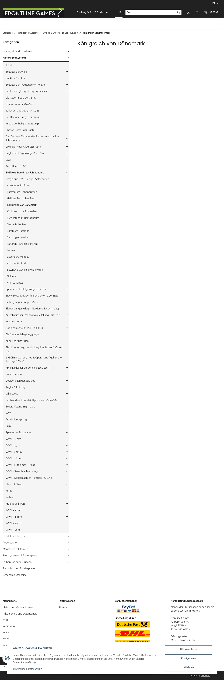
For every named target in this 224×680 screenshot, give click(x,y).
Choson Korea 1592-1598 (20, 130)
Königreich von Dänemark (22, 205)
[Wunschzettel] (197, 12)
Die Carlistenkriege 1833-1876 (22, 334)
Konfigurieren (188, 658)
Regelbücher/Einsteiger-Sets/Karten (28, 179)
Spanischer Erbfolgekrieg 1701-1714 (26, 289)
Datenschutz (35, 669)
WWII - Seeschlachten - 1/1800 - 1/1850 (29, 477)
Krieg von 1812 (14, 321)
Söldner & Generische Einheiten (25, 269)
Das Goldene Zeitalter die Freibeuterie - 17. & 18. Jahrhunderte (33, 138)
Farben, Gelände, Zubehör (17, 562)
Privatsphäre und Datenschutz (20, 613)
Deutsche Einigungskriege (20, 380)
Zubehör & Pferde (17, 263)
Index (6, 632)
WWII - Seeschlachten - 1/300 (23, 471)
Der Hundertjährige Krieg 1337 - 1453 (26, 91)
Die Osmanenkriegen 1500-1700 (24, 117)
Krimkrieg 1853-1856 (17, 341)
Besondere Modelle (18, 256)
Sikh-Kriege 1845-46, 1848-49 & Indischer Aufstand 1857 (34, 349)
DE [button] (213, 3)
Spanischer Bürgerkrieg (19, 432)
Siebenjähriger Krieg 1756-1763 (23, 302)
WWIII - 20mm (14, 523)
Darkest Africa (14, 374)
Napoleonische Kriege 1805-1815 (24, 328)
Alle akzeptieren (188, 649)
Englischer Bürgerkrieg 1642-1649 (25, 153)
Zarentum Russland (18, 230)
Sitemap (63, 607)
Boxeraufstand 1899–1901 (20, 406)
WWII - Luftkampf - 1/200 (21, 464)
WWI (8, 413)
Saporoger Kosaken (18, 237)
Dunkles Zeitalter (15, 78)
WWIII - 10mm (14, 510)
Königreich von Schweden (22, 211)
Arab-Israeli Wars (15, 503)
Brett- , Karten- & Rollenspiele (20, 555)
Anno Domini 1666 (16, 166)
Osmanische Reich (17, 224)
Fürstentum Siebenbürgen (22, 192)
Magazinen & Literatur (15, 549)
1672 (8, 159)
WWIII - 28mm (14, 529)
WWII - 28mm (14, 458)
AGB (5, 620)
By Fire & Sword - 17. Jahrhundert (25, 172)
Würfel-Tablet (15, 282)
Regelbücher (10, 542)
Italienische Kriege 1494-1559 (22, 110)
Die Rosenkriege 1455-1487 (21, 97)
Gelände (12, 276)
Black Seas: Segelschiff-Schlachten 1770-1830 (32, 295)
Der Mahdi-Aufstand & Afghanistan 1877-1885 (31, 400)
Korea (9, 490)
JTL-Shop (205, 675)
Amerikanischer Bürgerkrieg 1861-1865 (27, 367)
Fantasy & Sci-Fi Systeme (17, 51)
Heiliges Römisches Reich (21, 198)
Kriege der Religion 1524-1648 (22, 123)
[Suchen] (150, 12)
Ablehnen (188, 667)
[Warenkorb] (211, 12)
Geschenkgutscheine (15, 575)
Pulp (8, 426)
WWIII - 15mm (14, 516)
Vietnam (10, 497)
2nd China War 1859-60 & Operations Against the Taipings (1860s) (34, 359)
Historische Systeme (14, 57)
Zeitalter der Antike (16, 71)
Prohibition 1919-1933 (17, 419)
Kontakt (7, 638)
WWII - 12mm (13, 439)
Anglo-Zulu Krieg (15, 387)
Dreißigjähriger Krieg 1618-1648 (23, 146)
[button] (188, 12)
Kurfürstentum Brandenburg (23, 218)
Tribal (9, 65)
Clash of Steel (14, 484)
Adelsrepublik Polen (18, 185)
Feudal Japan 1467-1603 (19, 104)
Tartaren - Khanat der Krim (22, 243)
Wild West (12, 393)
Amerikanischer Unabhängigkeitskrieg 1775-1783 (33, 315)
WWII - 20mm (14, 452)
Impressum (9, 626)
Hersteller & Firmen (14, 536)
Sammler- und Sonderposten (19, 568)
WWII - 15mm (13, 445)
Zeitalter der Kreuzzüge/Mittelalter (26, 84)
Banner (11, 250)
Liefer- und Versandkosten (18, 607)
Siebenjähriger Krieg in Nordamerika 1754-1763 (32, 308)
